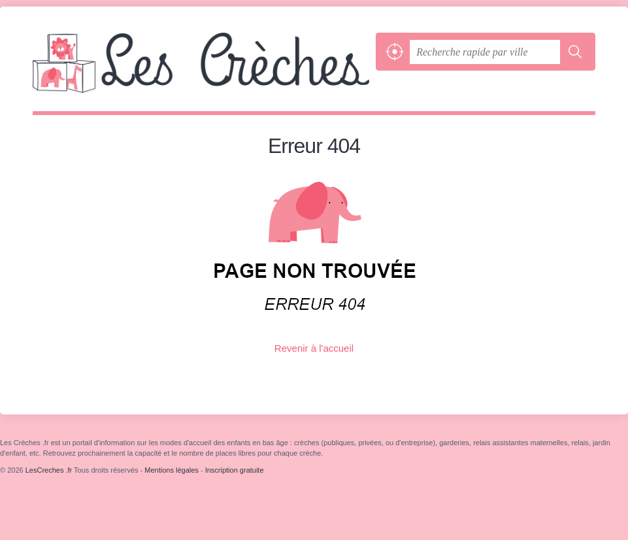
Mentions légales (171, 470)
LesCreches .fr (201, 72)
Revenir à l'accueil (314, 348)
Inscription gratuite (234, 470)
